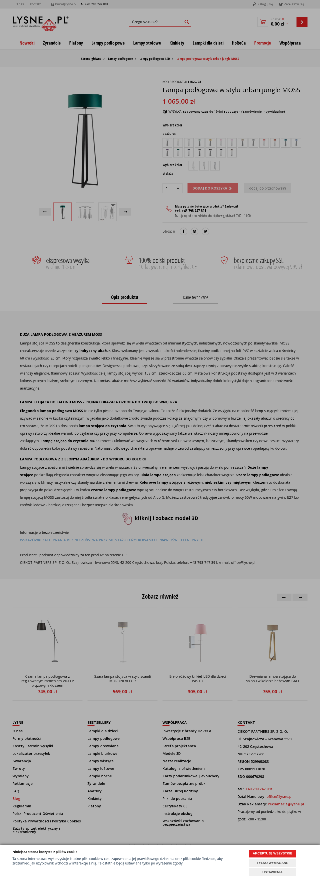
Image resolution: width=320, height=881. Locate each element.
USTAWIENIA (272, 872)
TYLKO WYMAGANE (272, 863)
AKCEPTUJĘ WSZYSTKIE (272, 853)
